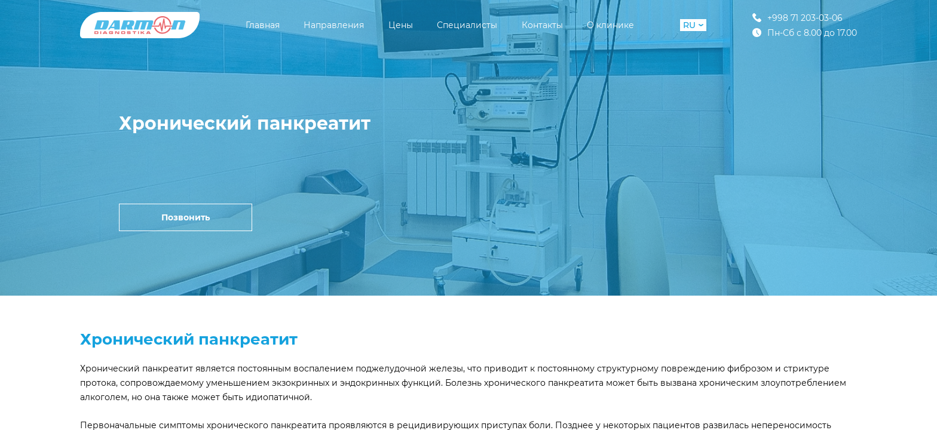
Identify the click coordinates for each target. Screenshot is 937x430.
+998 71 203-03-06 (797, 17)
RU (693, 25)
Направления (334, 25)
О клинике (610, 25)
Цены (400, 25)
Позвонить (185, 217)
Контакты (542, 25)
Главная (263, 25)
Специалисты (467, 25)
